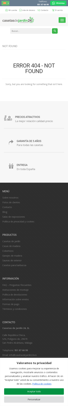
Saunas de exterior (12, 260)
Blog (4, 211)
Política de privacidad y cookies (18, 221)
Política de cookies (41, 383)
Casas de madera (11, 246)
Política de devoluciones (14, 294)
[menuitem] (5, 3)
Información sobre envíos (15, 299)
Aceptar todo (34, 391)
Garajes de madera (12, 255)
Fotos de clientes (11, 202)
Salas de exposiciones (13, 216)
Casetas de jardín (11, 241)
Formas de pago (10, 304)
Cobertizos (8, 250)
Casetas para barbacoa (14, 265)
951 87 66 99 (43, 4)
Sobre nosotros (10, 197)
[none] (5, 3)
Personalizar (34, 399)
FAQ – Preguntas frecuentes (16, 285)
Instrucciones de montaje (15, 289)
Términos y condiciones (14, 308)
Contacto (7, 207)
